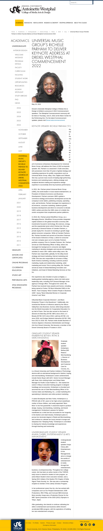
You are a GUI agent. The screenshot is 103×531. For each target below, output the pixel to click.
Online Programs (20, 262)
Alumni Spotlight (19, 90)
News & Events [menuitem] (38, 23)
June (20, 147)
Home (13, 31)
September (22, 138)
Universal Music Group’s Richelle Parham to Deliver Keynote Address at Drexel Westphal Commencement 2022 (23, 171)
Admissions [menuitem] (28, 23)
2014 (19, 232)
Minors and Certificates (17, 256)
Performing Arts (19, 280)
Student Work (21, 78)
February (22, 194)
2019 (19, 211)
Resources (19, 86)
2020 (19, 207)
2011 (19, 245)
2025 (19, 112)
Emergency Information (49, 525)
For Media (36, 523)
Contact (59, 523)
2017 (19, 219)
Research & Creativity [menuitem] (51, 23)
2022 (59, 31)
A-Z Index (28, 523)
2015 (19, 228)
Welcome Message (19, 55)
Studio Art (16, 275)
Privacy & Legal (50, 523)
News (53, 31)
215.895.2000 (71, 529)
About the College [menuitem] (80, 23)
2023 (19, 120)
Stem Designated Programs (19, 286)
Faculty (18, 67)
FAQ (16, 99)
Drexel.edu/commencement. (55, 120)
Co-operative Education (17, 268)
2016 (19, 224)
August (21, 142)
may (65, 31)
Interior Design (44, 31)
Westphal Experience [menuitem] (66, 23)
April (20, 190)
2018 (19, 215)
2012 (19, 241)
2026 (19, 108)
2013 (19, 236)
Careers (42, 523)
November (23, 130)
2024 (19, 116)
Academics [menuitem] (19, 23)
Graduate (16, 250)
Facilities (19, 75)
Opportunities (21, 82)
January (22, 198)
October (22, 134)
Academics (21, 31)
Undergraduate (32, 31)
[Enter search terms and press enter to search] (82, 2)
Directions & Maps (68, 523)
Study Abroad (21, 96)
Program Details (19, 62)
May (20, 151)
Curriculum (20, 71)
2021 (19, 202)
